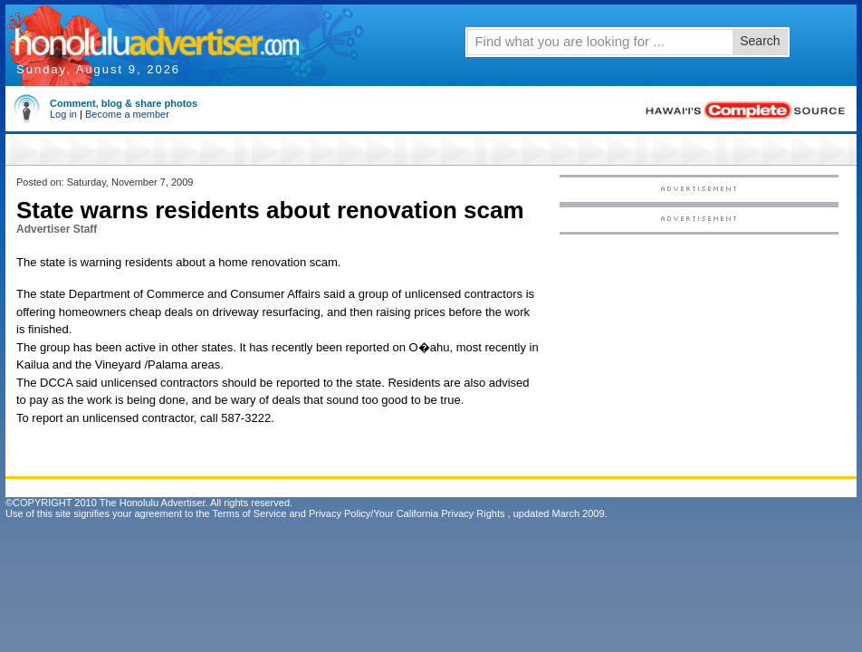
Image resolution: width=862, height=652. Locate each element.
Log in (63, 114)
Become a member (127, 114)
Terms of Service (249, 513)
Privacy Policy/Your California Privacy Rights (407, 513)
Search (760, 41)
